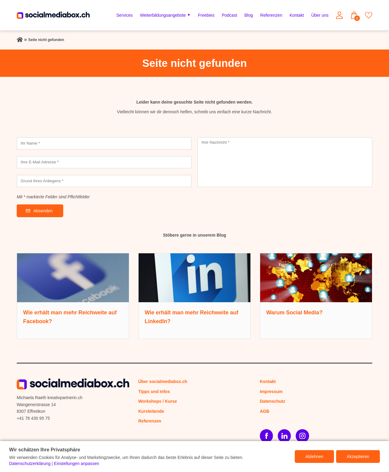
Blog (248, 15)
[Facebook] (266, 435)
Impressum (271, 391)
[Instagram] (302, 435)
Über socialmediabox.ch (162, 381)
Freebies (206, 15)
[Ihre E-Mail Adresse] (104, 162)
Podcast (229, 15)
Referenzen (271, 15)
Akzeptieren (358, 456)
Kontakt (297, 15)
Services (124, 15)
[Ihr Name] (104, 143)
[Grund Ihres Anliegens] (104, 181)
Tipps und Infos (154, 391)
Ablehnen (314, 456)
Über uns (320, 15)
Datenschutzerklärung (29, 463)
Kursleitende (151, 411)
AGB (264, 411)
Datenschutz (272, 401)
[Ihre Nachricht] (285, 162)
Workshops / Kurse (157, 401)
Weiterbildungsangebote (163, 15)
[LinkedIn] (284, 435)
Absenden (43, 210)
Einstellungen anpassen (76, 463)
